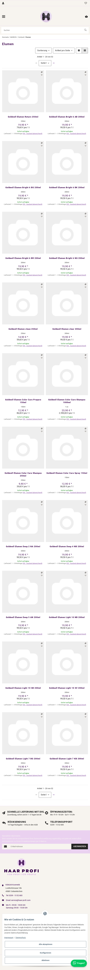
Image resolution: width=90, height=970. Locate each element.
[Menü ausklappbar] (3, 16)
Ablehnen (45, 960)
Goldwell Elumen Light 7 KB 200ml (67, 759)
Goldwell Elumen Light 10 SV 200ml (67, 688)
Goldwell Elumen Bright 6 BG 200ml (23, 187)
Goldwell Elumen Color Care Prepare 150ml (23, 401)
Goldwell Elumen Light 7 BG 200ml (23, 759)
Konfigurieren (45, 953)
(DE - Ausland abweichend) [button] (32, 134)
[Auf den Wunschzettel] (42, 75)
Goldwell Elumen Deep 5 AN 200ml (23, 617)
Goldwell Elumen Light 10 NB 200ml (67, 617)
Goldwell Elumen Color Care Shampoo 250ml (23, 474)
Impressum (8, 938)
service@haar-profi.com (20, 900)
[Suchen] (42, 30)
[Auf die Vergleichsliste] (42, 72)
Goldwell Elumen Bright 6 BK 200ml (67, 187)
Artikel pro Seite (62, 50)
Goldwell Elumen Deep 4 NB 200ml (67, 546)
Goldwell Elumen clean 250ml (23, 329)
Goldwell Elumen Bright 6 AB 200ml (67, 117)
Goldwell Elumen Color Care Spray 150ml (66, 473)
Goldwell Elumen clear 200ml (66, 329)
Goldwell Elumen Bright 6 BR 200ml (23, 258)
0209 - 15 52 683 (15, 895)
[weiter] (53, 63)
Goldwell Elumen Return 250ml (23, 117)
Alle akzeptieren (45, 944)
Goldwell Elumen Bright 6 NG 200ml (67, 258)
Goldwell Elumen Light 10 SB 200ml (23, 688)
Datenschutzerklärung (43, 839)
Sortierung (42, 50)
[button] (79, 50)
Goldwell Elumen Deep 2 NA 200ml (23, 546)
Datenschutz (21, 938)
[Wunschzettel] (86, 3)
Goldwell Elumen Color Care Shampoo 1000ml (66, 401)
